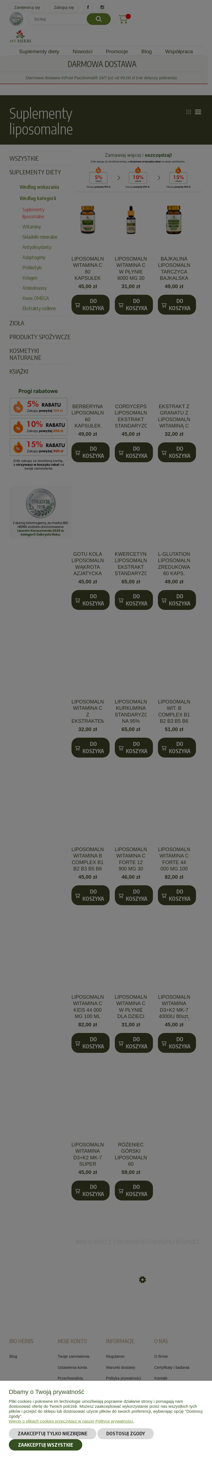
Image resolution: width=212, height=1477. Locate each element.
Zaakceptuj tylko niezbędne (53, 1433)
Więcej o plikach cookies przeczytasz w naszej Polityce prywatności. (71, 1421)
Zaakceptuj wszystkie (45, 1445)
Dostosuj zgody (125, 1433)
